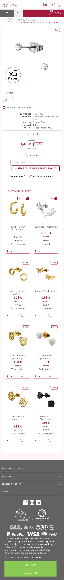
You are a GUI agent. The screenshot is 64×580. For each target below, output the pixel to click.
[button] (55, 13)
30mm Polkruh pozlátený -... (18, 228)
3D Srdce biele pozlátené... (46, 357)
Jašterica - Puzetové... (46, 226)
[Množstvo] (10, 251)
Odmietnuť (30, 573)
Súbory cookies (12, 557)
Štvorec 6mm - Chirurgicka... (46, 418)
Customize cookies (31, 557)
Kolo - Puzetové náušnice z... (18, 293)
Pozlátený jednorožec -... (46, 293)
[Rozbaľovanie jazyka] (45, 5)
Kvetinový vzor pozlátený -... (18, 418)
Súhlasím (30, 565)
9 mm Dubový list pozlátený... (18, 357)
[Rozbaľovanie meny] (53, 4)
